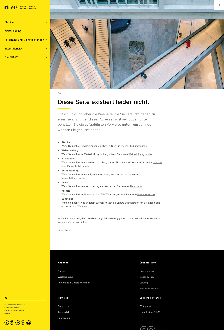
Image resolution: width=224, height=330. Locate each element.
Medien (7, 313)
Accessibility (65, 312)
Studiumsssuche (138, 145)
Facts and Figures (149, 288)
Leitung (144, 282)
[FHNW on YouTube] (29, 323)
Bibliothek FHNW (12, 307)
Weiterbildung (65, 276)
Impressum (64, 318)
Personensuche (146, 194)
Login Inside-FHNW (150, 312)
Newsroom (136, 186)
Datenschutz (65, 306)
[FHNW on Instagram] (12, 323)
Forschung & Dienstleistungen (74, 282)
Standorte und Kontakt (14, 304)
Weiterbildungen (80, 166)
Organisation (147, 276)
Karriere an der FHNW (14, 310)
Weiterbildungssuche (140, 154)
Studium (157, 162)
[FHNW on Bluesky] (18, 323)
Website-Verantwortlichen (72, 222)
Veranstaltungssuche (73, 178)
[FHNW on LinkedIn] (23, 323)
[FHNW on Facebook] (7, 323)
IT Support (145, 306)
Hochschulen (147, 271)
